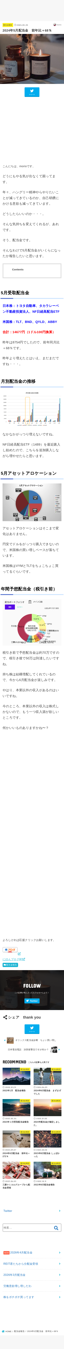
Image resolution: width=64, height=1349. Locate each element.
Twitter (34, 1001)
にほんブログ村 (12, 959)
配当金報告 (7, 25)
